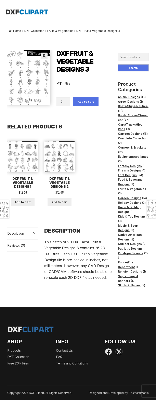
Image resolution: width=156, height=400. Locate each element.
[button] (44, 56)
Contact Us (64, 350)
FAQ (59, 357)
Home (17, 30)
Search (133, 68)
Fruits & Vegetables (60, 30)
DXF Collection (34, 30)
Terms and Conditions (72, 363)
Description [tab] (15, 233)
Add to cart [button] (23, 202)
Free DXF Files (18, 363)
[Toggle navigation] (146, 12)
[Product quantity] (63, 102)
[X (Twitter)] (119, 351)
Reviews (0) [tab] (16, 245)
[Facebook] (108, 351)
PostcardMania (139, 393)
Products (14, 350)
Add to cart (86, 101)
